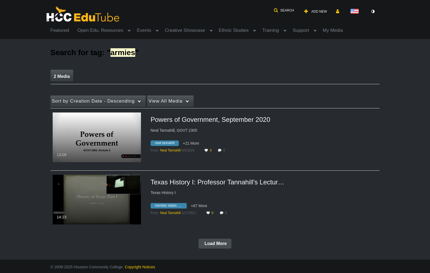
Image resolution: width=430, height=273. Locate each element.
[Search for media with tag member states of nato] (171, 206)
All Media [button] (165, 101)
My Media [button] (333, 30)
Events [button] (144, 30)
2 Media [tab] (62, 76)
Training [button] (270, 30)
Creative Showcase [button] (185, 30)
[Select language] (355, 12)
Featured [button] (59, 30)
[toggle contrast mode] (373, 11)
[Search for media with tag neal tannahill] (167, 144)
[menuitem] (63, 30)
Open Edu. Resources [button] (100, 30)
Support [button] (301, 30)
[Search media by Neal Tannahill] (170, 150)
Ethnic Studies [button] (234, 30)
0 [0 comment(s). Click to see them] (225, 150)
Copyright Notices (140, 267)
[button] (284, 10)
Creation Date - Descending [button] (93, 101)
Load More (215, 243)
